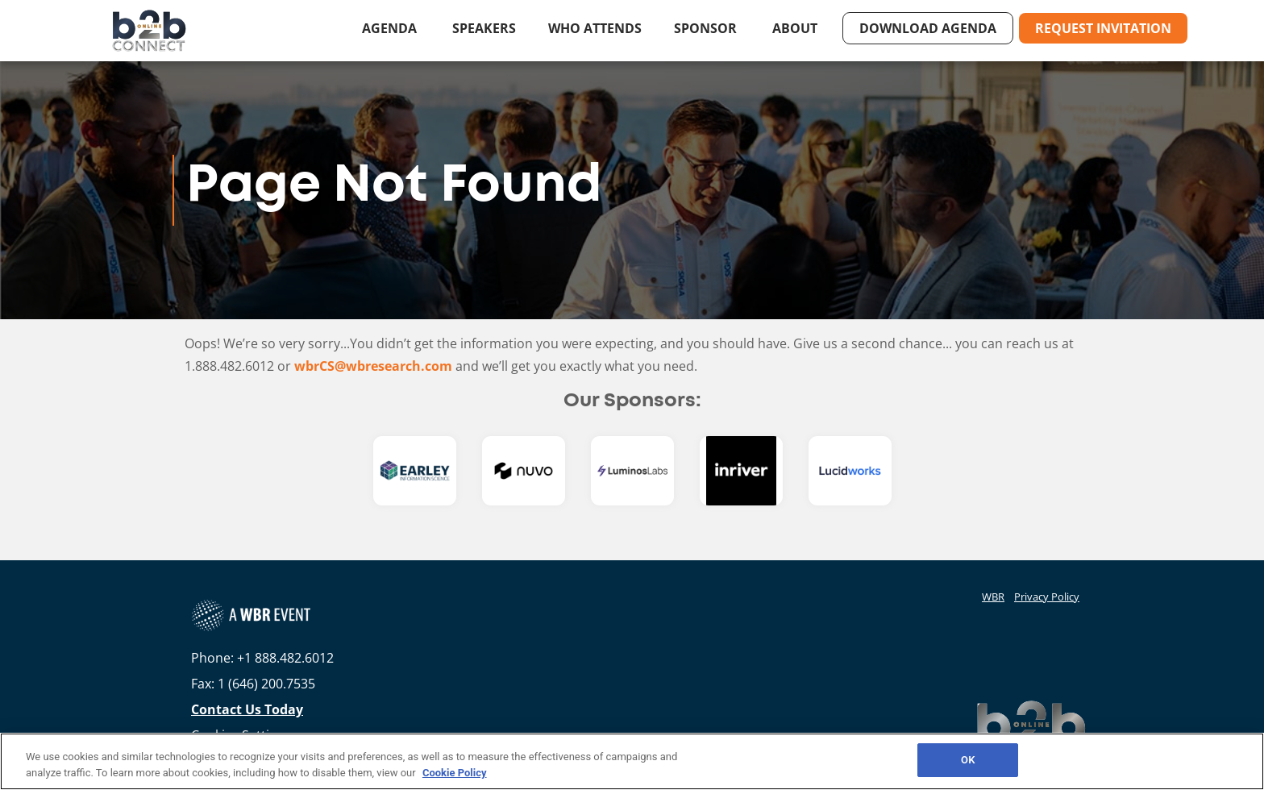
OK (968, 760)
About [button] (796, 28)
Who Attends (595, 28)
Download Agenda (927, 28)
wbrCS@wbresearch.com (373, 366)
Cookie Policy (454, 773)
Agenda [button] (391, 28)
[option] (414, 470)
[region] (632, 761)
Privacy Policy (1046, 596)
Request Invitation (1103, 28)
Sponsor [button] (707, 28)
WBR (993, 596)
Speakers (484, 28)
